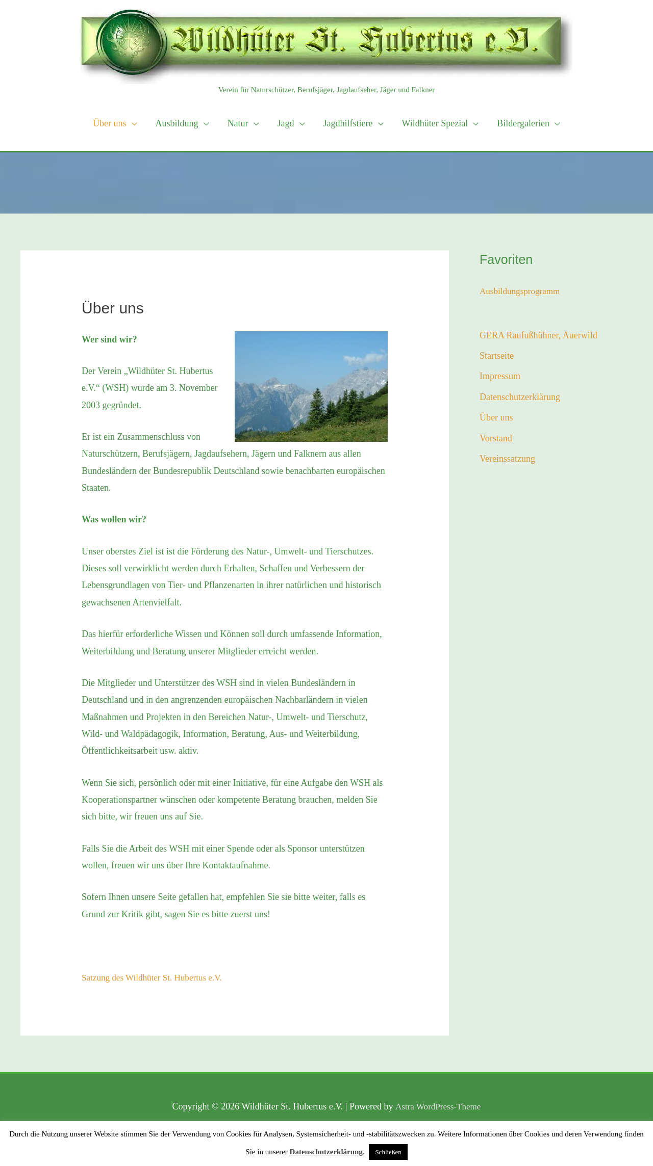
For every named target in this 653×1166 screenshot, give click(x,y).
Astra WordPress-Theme (438, 1106)
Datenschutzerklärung (520, 397)
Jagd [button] (286, 123)
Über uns (496, 417)
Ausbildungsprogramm (522, 291)
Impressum (500, 376)
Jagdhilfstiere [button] (348, 123)
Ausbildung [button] (177, 123)
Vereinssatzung (507, 459)
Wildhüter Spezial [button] (435, 123)
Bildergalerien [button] (523, 123)
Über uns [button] (110, 123)
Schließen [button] (388, 1152)
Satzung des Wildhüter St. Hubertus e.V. (156, 977)
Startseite (497, 356)
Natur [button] (238, 123)
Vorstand (496, 438)
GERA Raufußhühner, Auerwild (538, 335)
